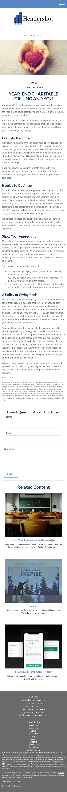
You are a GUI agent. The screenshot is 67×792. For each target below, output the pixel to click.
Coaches (34, 605)
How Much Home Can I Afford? (33, 671)
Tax (33, 736)
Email (9, 433)
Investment (33, 728)
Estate (33, 731)
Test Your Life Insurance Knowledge (33, 540)
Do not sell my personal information (21, 777)
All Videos (33, 747)
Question (9, 449)
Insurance (33, 734)
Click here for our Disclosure (11, 786)
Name (9, 417)
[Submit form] (11, 474)
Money (33, 739)
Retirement (33, 725)
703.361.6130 (33, 35)
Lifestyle (33, 742)
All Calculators (33, 750)
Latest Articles (33, 744)
